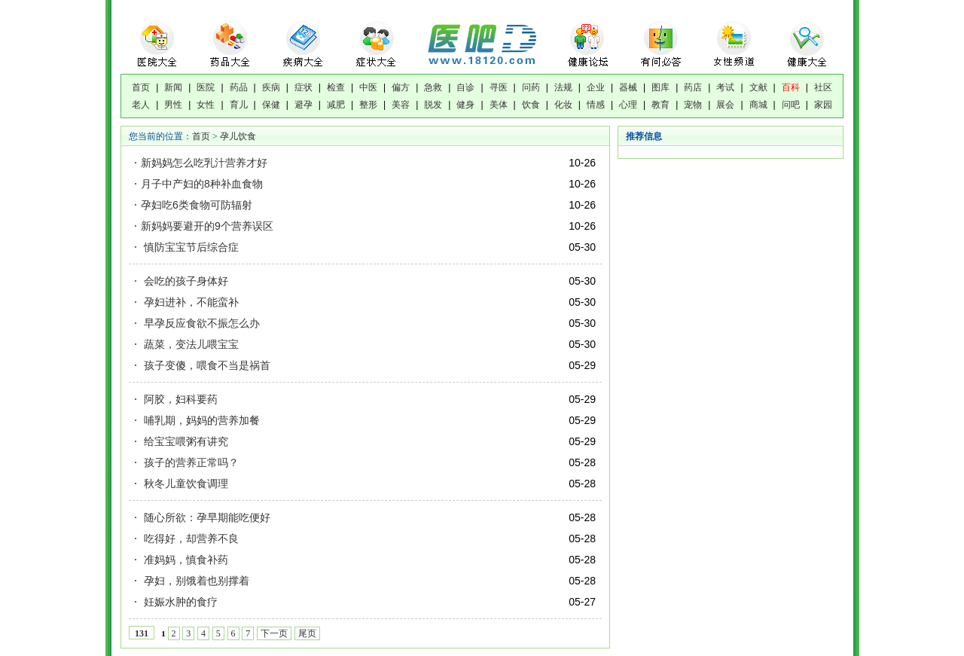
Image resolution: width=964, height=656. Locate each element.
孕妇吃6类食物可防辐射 (196, 205)
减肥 (336, 104)
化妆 (563, 104)
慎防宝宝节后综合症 (190, 247)
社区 (823, 87)
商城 (758, 104)
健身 (465, 104)
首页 (141, 87)
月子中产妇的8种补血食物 (202, 184)
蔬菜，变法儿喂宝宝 (190, 344)
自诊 (465, 87)
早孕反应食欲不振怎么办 (200, 323)
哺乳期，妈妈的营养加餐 (200, 420)
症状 (303, 87)
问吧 (791, 104)
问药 (531, 87)
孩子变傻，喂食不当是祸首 (205, 365)
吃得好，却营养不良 (190, 538)
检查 (336, 87)
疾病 (271, 87)
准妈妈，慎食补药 (184, 560)
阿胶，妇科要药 (179, 399)
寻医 (499, 87)
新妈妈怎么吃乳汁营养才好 (204, 163)
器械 (628, 87)
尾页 (307, 633)
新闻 (173, 87)
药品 (239, 87)
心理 (628, 104)
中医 (368, 87)
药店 (693, 87)
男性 (173, 104)
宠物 (693, 104)
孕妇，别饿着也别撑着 (195, 581)
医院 (206, 87)
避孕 (303, 104)
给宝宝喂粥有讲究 (184, 441)
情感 (596, 104)
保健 (271, 104)
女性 (206, 104)
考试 (725, 87)
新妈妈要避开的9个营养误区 (207, 226)
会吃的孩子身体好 (184, 281)
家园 (823, 104)
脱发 (433, 104)
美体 (499, 104)
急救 (433, 87)
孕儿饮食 (238, 136)
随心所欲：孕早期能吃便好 (205, 517)
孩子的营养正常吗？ (190, 462)
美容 (401, 104)
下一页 (274, 633)
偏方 (401, 87)
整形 (368, 104)
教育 (660, 104)
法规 (563, 87)
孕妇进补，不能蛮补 (190, 302)
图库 (660, 87)
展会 (725, 104)
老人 (141, 104)
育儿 (239, 104)
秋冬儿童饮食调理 (184, 484)
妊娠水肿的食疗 (179, 602)
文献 (758, 87)
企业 (596, 87)
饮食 (531, 104)
